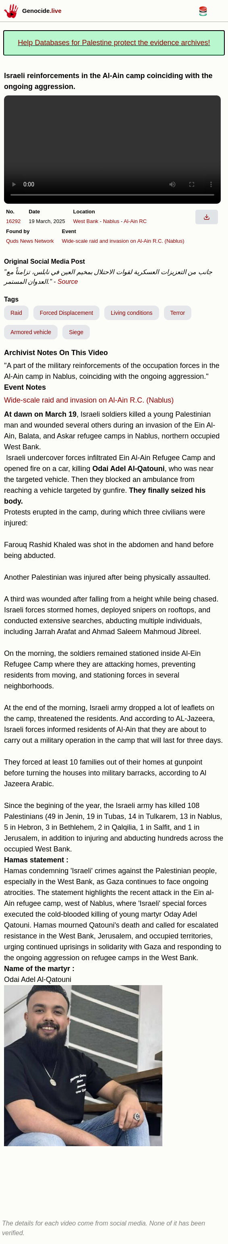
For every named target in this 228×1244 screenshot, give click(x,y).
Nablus (111, 221)
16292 (13, 221)
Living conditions (132, 313)
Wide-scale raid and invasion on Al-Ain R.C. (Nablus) (123, 241)
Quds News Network (30, 241)
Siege (76, 332)
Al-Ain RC (135, 221)
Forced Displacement (66, 313)
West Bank (86, 221)
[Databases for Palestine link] (203, 13)
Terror (177, 313)
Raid (16, 313)
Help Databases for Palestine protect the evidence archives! (114, 43)
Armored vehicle (30, 332)
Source (68, 281)
